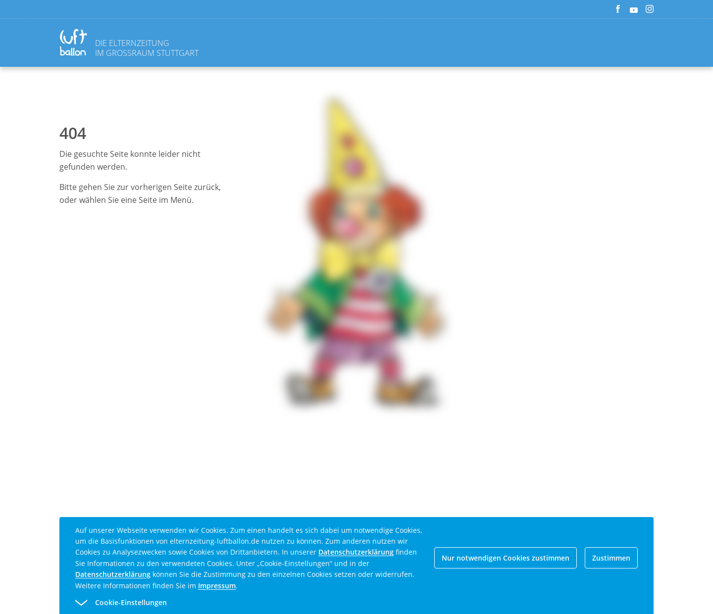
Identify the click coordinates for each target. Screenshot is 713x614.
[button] (338, 602)
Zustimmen (611, 558)
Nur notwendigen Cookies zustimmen (505, 558)
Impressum (217, 585)
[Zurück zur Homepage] (75, 44)
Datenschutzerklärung (356, 552)
